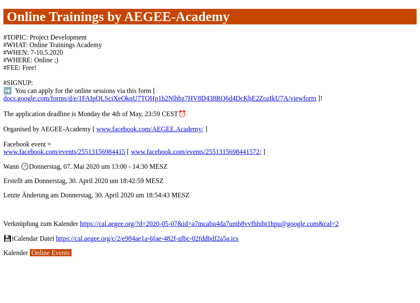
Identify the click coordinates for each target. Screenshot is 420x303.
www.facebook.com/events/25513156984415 (64, 151)
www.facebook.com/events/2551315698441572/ (196, 151)
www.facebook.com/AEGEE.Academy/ (149, 129)
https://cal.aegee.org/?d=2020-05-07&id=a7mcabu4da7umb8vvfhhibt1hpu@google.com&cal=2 (209, 223)
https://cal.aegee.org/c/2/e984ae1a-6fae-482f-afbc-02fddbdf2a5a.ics (147, 238)
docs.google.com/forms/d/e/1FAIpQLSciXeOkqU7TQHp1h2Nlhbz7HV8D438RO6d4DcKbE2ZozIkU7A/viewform (159, 98)
